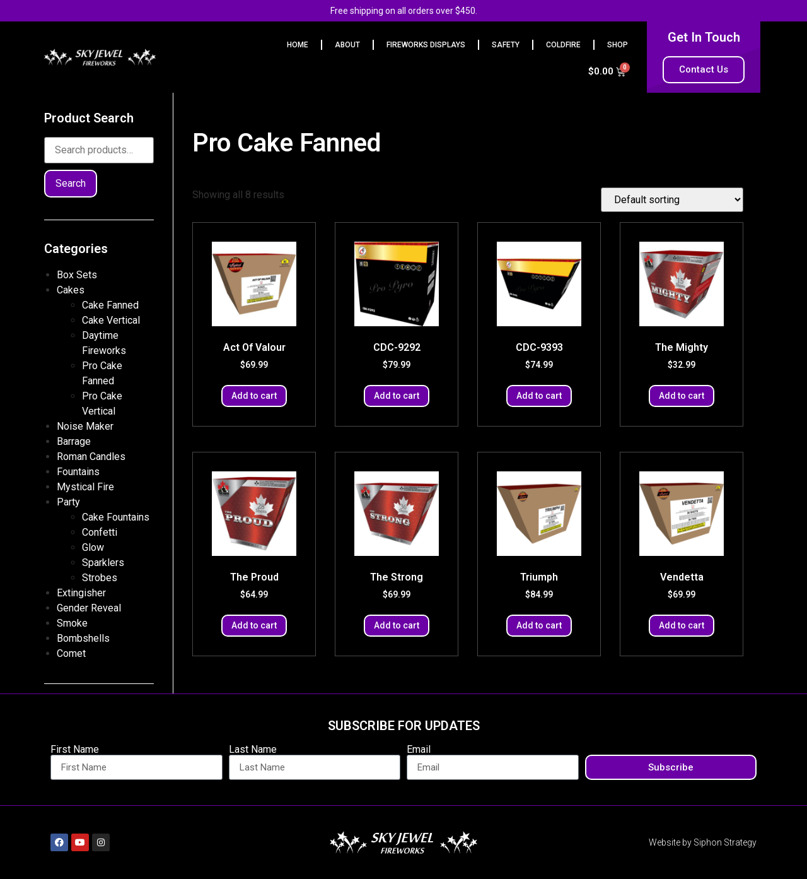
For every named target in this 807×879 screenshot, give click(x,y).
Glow (93, 547)
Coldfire (563, 44)
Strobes (99, 578)
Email (419, 750)
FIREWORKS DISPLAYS (425, 44)
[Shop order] (672, 199)
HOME (297, 44)
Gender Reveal (89, 608)
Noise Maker (85, 426)
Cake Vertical (111, 320)
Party (68, 502)
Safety (506, 44)
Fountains (78, 472)
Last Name (253, 750)
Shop (617, 44)
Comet (71, 653)
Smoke (72, 623)
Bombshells (83, 638)
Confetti (99, 532)
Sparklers (103, 563)
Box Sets (77, 275)
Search (70, 183)
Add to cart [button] (254, 396)
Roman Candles (91, 457)
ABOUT (347, 44)
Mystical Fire (85, 487)
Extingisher (81, 593)
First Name (74, 750)
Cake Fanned (110, 305)
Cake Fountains (115, 517)
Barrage (74, 441)
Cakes (70, 290)
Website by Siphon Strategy (703, 842)
